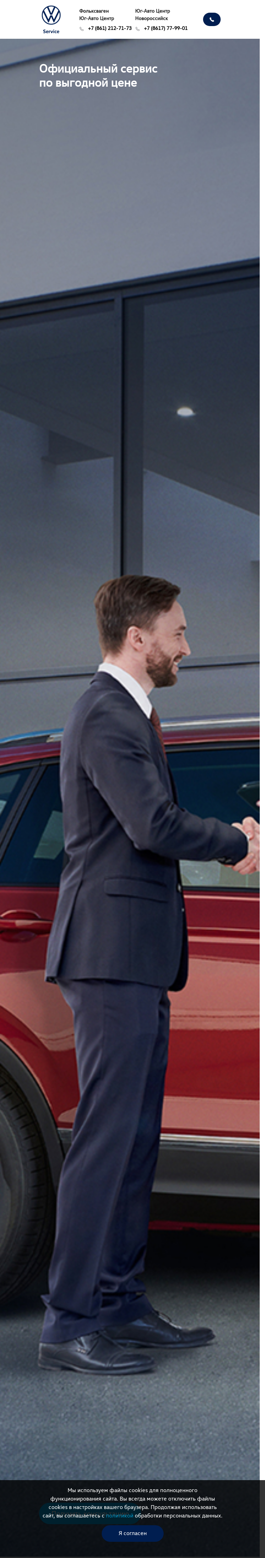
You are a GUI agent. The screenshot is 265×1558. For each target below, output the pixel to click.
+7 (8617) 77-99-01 (161, 28)
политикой (119, 1515)
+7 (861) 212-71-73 (105, 28)
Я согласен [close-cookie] (133, 1533)
